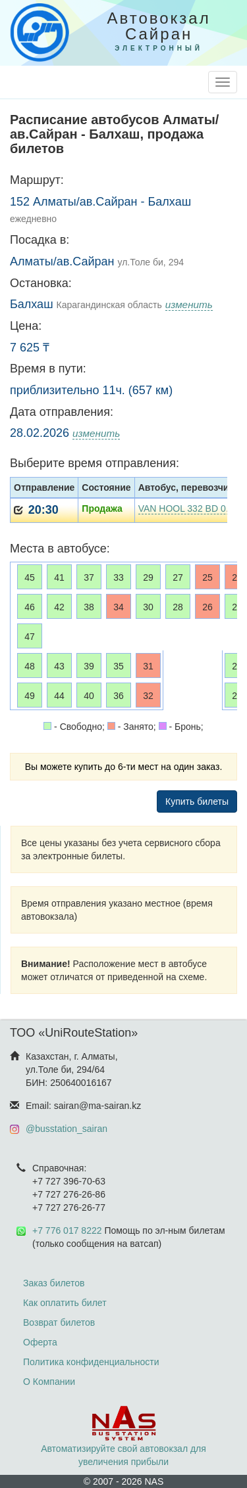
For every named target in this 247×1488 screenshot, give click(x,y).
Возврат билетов (59, 1322)
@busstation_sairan (66, 1128)
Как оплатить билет (65, 1302)
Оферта (40, 1342)
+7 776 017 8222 (67, 1230)
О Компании (49, 1381)
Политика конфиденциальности (91, 1362)
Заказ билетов (53, 1283)
